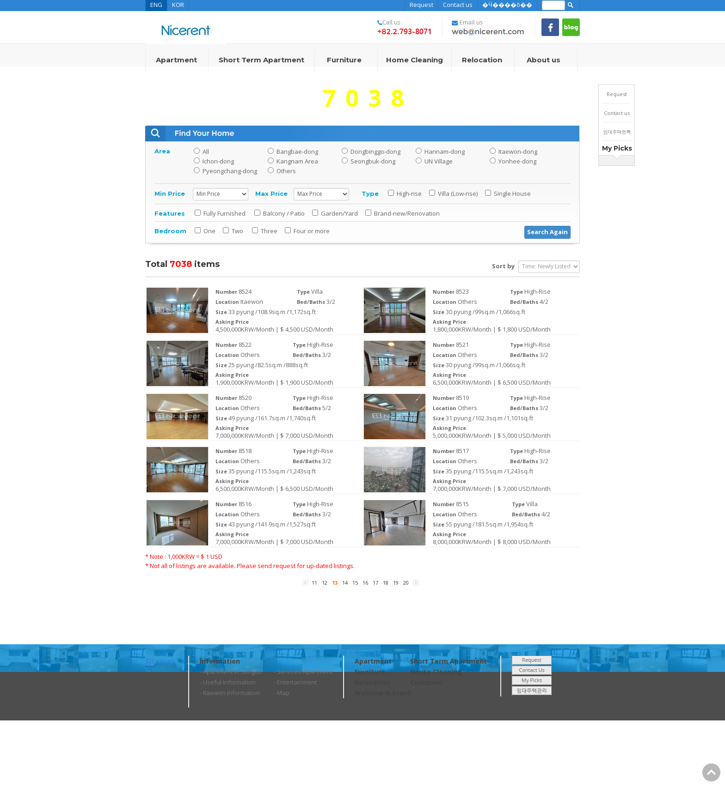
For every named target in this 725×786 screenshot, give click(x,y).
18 (386, 582)
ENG (156, 4)
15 (355, 582)
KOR (178, 4)
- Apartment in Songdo (231, 671)
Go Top (711, 772)
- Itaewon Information (230, 693)
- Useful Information (228, 682)
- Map (281, 693)
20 (406, 582)
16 (365, 582)
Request (421, 4)
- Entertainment (295, 682)
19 (396, 582)
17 (376, 582)
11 (315, 582)
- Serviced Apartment (303, 671)
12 (325, 582)
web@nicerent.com (253, 772)
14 (345, 582)
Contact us (458, 4)
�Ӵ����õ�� (507, 4)
